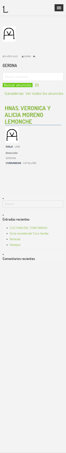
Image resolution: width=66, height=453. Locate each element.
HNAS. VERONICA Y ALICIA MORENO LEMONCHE (28, 114)
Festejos (15, 245)
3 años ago (10, 56)
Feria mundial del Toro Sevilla (29, 233)
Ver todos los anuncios (44, 93)
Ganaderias (14, 93)
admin (27, 56)
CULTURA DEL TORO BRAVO (28, 228)
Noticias (15, 239)
